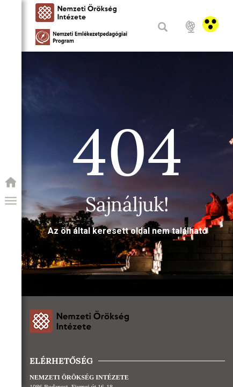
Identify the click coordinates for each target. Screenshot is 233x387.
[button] (10, 201)
